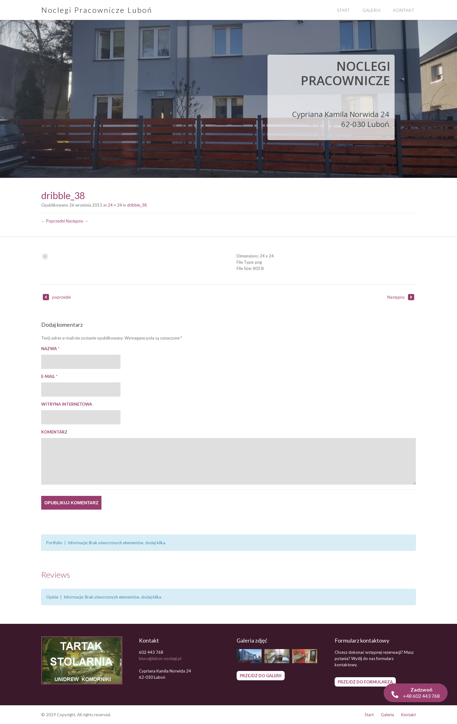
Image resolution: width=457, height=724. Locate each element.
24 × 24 (115, 205)
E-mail (49, 376)
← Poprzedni (53, 220)
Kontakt (403, 10)
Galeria (371, 10)
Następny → (77, 220)
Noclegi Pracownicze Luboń (96, 9)
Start (343, 10)
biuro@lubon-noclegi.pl (160, 658)
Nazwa (50, 348)
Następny (400, 297)
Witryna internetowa (66, 404)
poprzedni (57, 297)
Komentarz (54, 431)
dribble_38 (137, 205)
